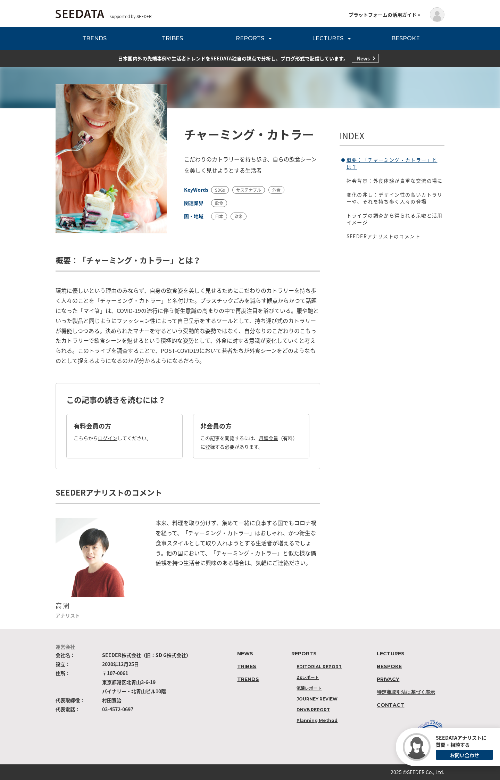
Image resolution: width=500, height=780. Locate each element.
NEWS (245, 653)
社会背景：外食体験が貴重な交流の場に (395, 180)
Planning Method (317, 720)
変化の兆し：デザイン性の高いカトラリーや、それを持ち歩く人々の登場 (395, 198)
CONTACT (390, 705)
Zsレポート (308, 677)
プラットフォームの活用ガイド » (384, 14)
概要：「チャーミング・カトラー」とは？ (392, 163)
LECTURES (327, 38)
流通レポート (309, 688)
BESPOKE (405, 38)
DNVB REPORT (313, 709)
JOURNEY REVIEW (317, 699)
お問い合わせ (464, 755)
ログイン (107, 437)
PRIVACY (388, 679)
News (363, 58)
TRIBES (172, 38)
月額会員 (268, 437)
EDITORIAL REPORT (319, 666)
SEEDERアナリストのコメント (383, 236)
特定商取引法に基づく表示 (406, 692)
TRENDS (94, 38)
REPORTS (250, 38)
